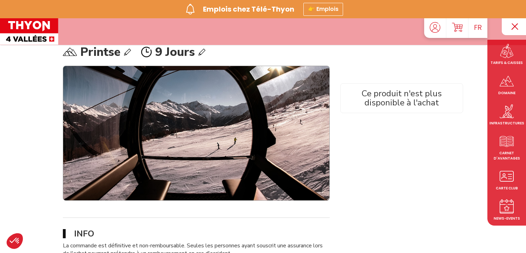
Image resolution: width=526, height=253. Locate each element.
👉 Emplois (323, 8)
